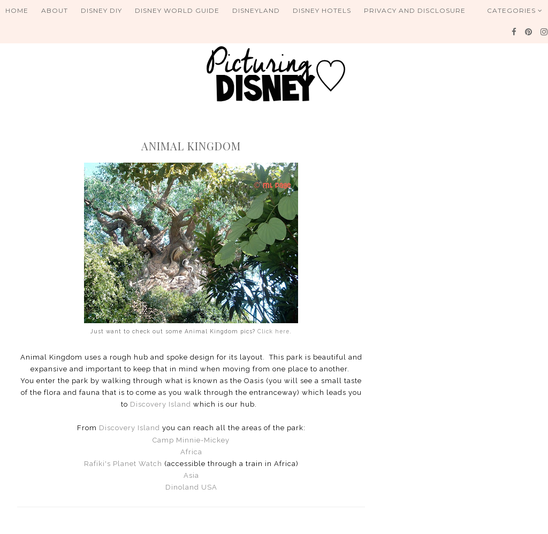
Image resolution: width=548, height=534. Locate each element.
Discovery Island (160, 404)
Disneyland (256, 10)
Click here (273, 331)
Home (16, 10)
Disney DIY (101, 10)
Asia (191, 475)
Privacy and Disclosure (415, 10)
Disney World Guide (177, 10)
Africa (191, 452)
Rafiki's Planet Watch (123, 464)
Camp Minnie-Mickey (191, 440)
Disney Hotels (322, 10)
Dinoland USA (191, 487)
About (54, 10)
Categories (515, 10)
